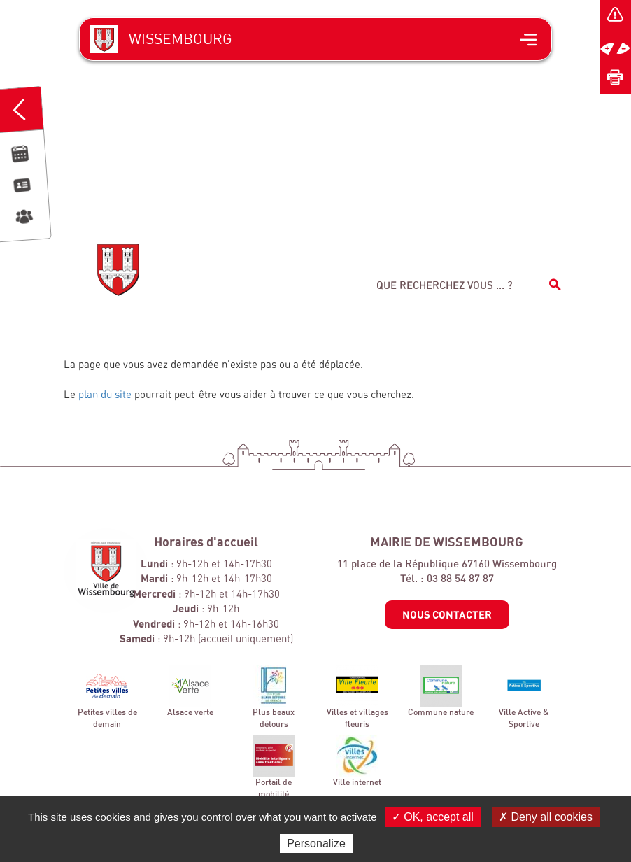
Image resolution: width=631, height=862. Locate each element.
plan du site (105, 394)
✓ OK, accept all (433, 817)
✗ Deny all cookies (546, 817)
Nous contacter (447, 614)
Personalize (316, 843)
